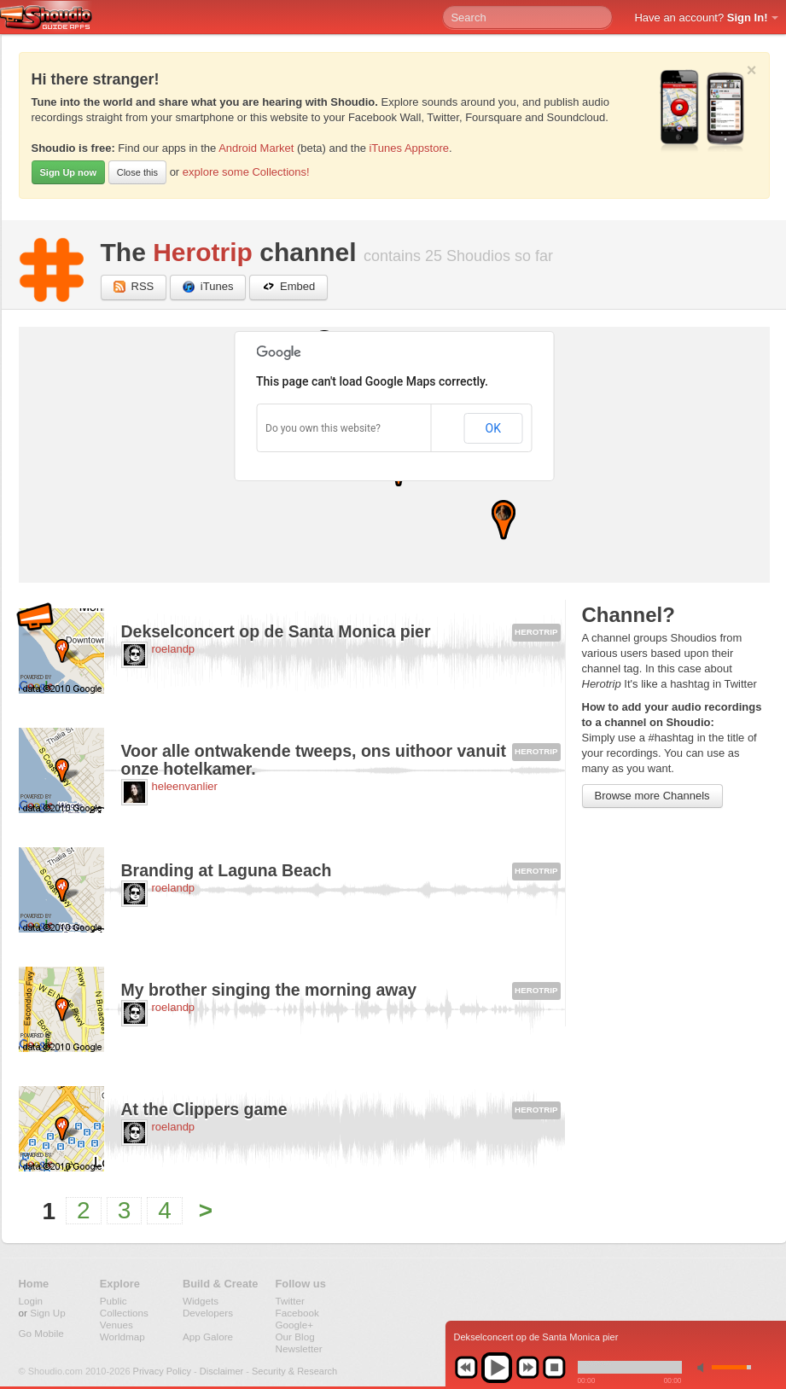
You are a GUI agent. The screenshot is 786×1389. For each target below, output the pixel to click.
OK (493, 428)
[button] (503, 520)
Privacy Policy (162, 1371)
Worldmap (122, 1336)
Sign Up (48, 1312)
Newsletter (299, 1348)
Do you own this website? (323, 428)
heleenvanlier (185, 786)
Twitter (290, 1300)
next (527, 1368)
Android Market (256, 148)
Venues (116, 1324)
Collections (124, 1312)
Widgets (200, 1300)
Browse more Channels (652, 795)
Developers (208, 1312)
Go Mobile (41, 1333)
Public (113, 1300)
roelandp (173, 648)
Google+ (295, 1324)
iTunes (208, 287)
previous (466, 1368)
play (497, 1368)
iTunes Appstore (408, 148)
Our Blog (295, 1336)
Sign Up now (68, 172)
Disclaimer (221, 1371)
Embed (288, 287)
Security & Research (294, 1371)
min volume (704, 1367)
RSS (134, 287)
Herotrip (203, 252)
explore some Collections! (246, 172)
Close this (137, 172)
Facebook (297, 1312)
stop (554, 1368)
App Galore (208, 1336)
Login (31, 1300)
